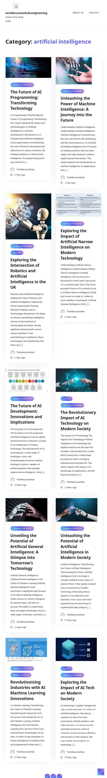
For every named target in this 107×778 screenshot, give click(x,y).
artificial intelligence (22, 84)
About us (78, 12)
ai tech (66, 398)
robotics (17, 253)
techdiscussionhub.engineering (15, 13)
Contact (94, 12)
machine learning (21, 675)
